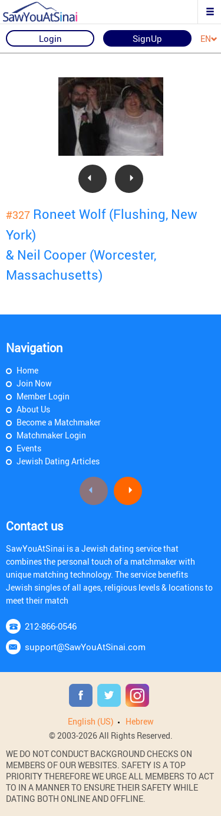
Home (27, 370)
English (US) (91, 721)
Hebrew (140, 721)
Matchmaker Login (51, 435)
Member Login (43, 396)
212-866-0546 (51, 626)
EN (208, 39)
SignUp (147, 38)
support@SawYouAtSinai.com (85, 647)
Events (29, 448)
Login (50, 38)
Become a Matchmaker (59, 422)
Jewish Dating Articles (58, 461)
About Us (33, 409)
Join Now (34, 383)
